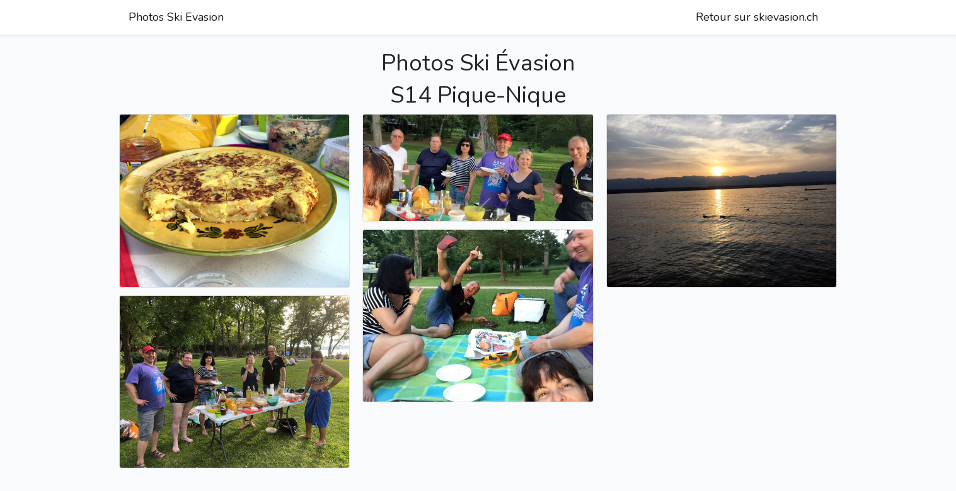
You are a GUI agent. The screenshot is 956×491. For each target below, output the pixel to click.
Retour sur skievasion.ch (757, 17)
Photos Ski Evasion (176, 17)
